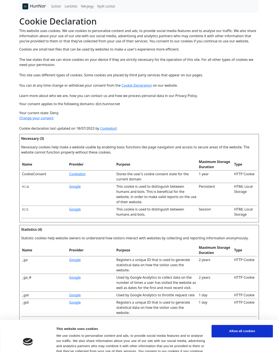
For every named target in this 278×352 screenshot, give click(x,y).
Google (75, 186)
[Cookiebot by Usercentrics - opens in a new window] (28, 343)
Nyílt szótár (106, 6)
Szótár (56, 6)
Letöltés (71, 6)
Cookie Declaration (137, 85)
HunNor (34, 6)
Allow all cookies (242, 307)
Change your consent (36, 118)
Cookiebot (108, 128)
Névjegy (87, 6)
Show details (66, 343)
